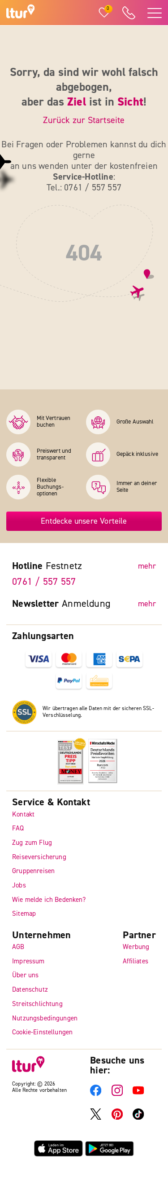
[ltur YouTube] (138, 1094)
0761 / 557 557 (44, 581)
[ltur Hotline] (128, 12)
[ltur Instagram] (117, 1094)
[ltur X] (95, 1117)
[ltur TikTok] (138, 1117)
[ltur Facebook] (95, 1094)
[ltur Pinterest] (117, 1117)
